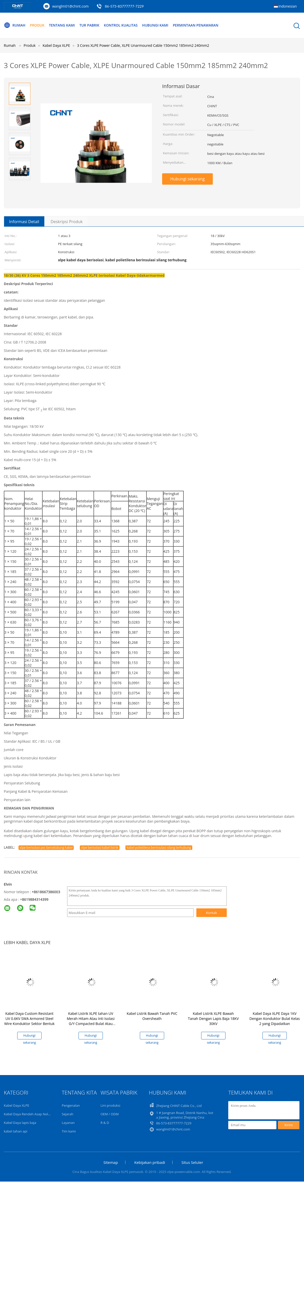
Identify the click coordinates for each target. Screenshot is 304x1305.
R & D (105, 1122)
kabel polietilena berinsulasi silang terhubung (159, 847)
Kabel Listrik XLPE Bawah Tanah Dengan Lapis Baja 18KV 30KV (213, 1018)
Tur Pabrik (91, 25)
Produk (37, 25)
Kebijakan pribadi (149, 1162)
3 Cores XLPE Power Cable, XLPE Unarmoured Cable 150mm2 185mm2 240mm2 (143, 45)
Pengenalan (71, 1105)
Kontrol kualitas (123, 25)
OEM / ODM (110, 1114)
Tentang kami (63, 25)
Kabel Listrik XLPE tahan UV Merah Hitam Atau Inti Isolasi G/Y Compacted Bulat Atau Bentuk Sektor (91, 1021)
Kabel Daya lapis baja (20, 1122)
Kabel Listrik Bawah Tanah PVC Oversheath (152, 1016)
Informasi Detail (24, 221)
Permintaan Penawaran (199, 25)
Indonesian (287, 6)
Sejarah (67, 1114)
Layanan (68, 1122)
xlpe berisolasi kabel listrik (99, 847)
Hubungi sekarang (187, 179)
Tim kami (69, 1131)
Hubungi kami (158, 25)
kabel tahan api (15, 1131)
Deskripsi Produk (67, 221)
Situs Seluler (192, 1162)
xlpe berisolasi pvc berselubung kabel (46, 847)
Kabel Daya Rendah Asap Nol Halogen (33, 1114)
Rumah (15, 25)
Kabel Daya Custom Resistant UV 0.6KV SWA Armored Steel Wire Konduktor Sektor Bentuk (29, 1018)
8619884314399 (35, 899)
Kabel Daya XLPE (16, 1105)
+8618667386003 (46, 891)
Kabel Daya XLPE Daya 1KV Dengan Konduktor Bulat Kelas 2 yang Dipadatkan (274, 1018)
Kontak (211, 912)
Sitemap (110, 1162)
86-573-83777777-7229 (124, 6)
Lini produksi (110, 1105)
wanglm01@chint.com (70, 6)
